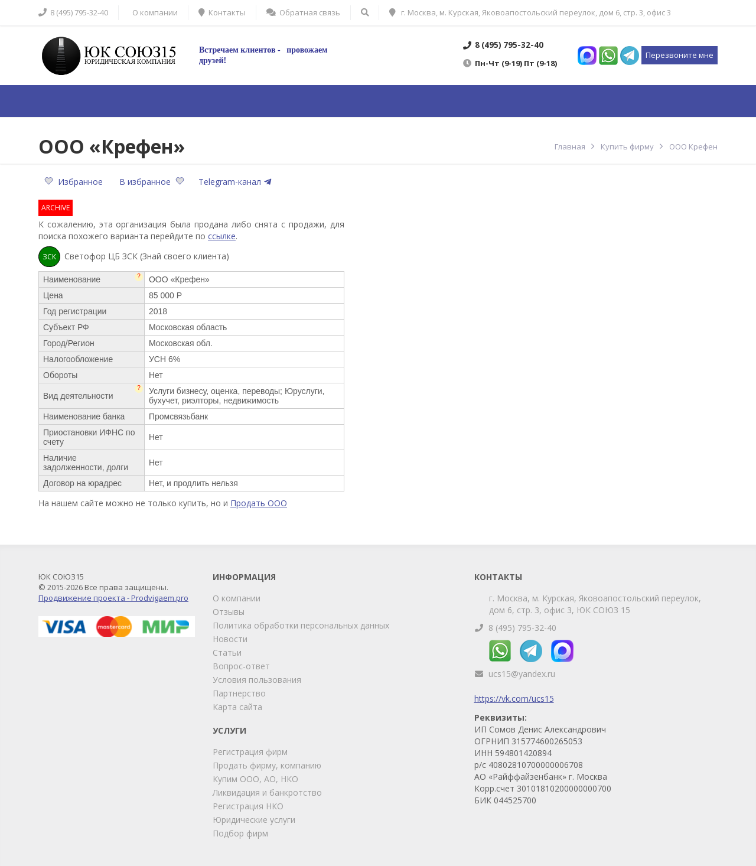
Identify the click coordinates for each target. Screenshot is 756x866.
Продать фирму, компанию (267, 765)
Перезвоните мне (679, 55)
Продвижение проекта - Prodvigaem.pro (113, 597)
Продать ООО (258, 503)
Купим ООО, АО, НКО (255, 778)
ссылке (222, 236)
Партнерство (239, 693)
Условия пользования (257, 679)
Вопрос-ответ (241, 666)
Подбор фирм (240, 833)
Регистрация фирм (250, 751)
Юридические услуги (254, 819)
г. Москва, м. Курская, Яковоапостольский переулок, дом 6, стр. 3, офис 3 (530, 12)
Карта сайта (237, 706)
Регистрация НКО (248, 806)
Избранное (74, 181)
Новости (230, 638)
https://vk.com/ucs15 (514, 698)
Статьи (227, 652)
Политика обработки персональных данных (301, 625)
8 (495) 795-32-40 (522, 627)
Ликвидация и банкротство (267, 792)
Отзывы (229, 611)
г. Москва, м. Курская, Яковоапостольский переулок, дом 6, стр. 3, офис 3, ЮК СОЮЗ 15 (595, 604)
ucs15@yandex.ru (521, 673)
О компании (236, 598)
